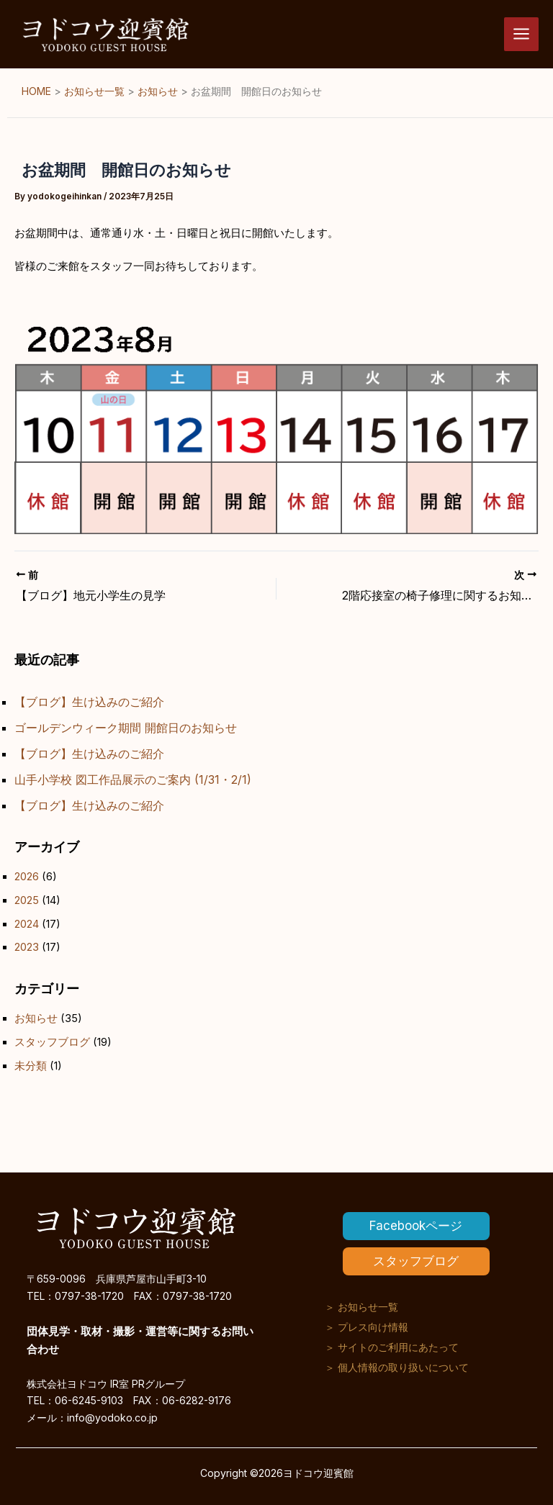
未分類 (30, 1065)
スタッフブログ (52, 1042)
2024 (26, 924)
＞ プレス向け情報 (366, 1327)
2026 (26, 876)
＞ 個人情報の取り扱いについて (397, 1367)
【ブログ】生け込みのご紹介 (89, 702)
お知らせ (36, 1018)
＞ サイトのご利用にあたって (392, 1347)
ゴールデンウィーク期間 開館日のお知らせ (125, 727)
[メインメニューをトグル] (521, 34)
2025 (26, 900)
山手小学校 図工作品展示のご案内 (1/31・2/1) (132, 779)
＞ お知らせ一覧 (361, 1307)
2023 (26, 947)
